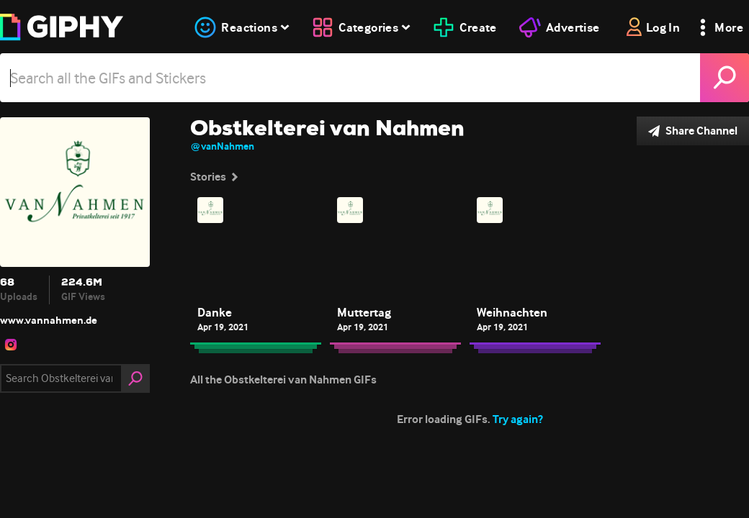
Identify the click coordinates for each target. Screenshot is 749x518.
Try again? (518, 419)
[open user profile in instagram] (11, 344)
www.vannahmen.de (48, 320)
